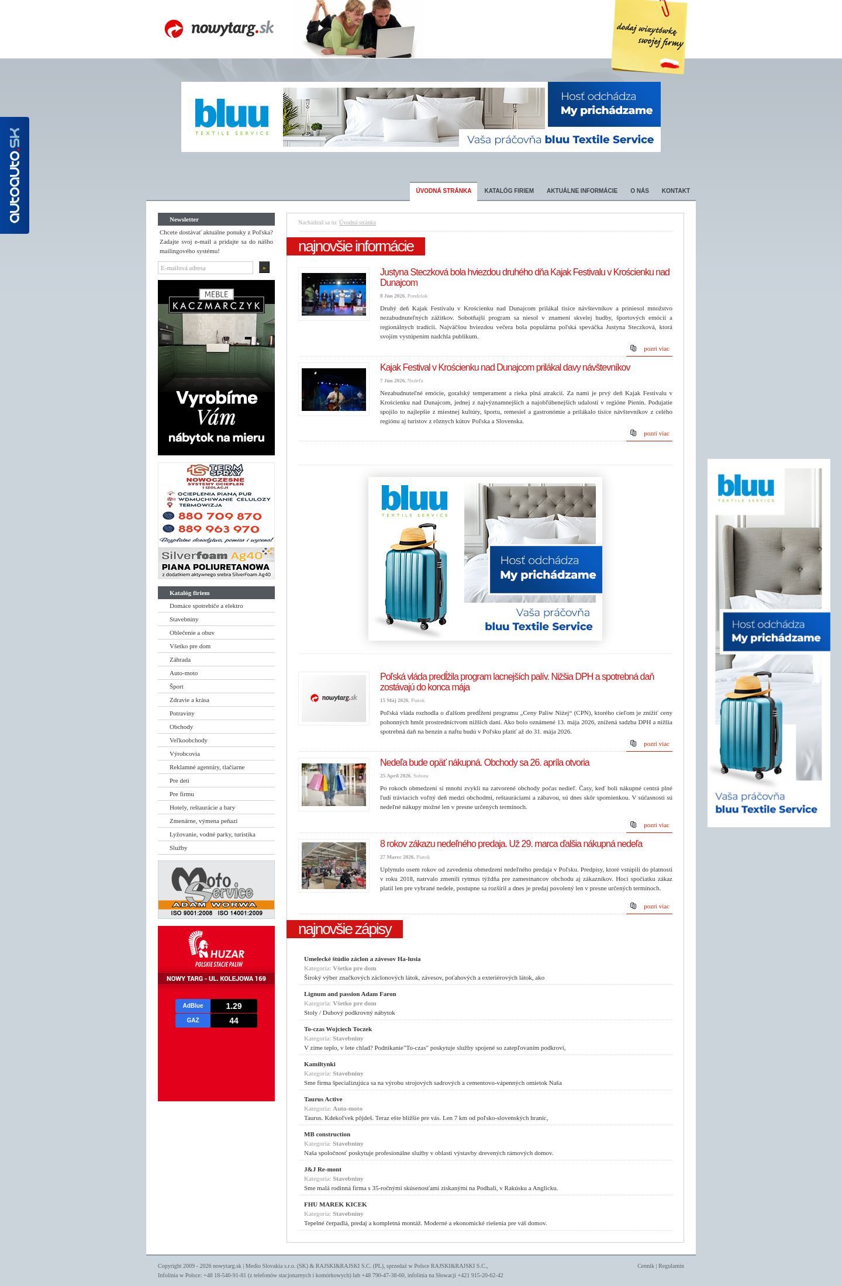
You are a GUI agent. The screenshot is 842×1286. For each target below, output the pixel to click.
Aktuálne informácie (582, 191)
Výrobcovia (185, 753)
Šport (177, 686)
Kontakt (676, 191)
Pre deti (179, 780)
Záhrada (180, 659)
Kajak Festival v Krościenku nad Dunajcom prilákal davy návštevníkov (505, 367)
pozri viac (657, 348)
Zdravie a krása (189, 699)
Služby (179, 847)
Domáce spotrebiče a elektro (206, 605)
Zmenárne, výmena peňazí (203, 820)
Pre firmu (182, 793)
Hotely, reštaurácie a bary (202, 807)
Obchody (181, 726)
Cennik (645, 1266)
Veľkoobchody (189, 740)
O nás (639, 191)
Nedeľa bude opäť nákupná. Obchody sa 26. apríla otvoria (484, 763)
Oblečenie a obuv (192, 632)
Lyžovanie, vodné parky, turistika (213, 834)
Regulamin (671, 1266)
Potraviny (182, 713)
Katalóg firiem (509, 191)
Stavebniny (184, 619)
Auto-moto (184, 672)
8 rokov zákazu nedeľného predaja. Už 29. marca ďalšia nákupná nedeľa (511, 844)
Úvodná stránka (443, 191)
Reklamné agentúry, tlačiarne (207, 766)
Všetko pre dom (190, 645)
